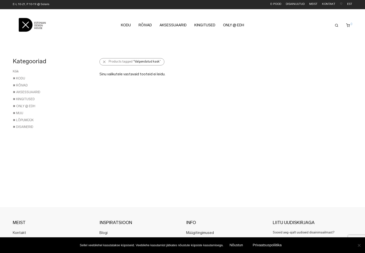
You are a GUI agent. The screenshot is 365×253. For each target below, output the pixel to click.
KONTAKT (328, 4)
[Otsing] (336, 27)
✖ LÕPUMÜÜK (23, 120)
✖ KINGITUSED (24, 99)
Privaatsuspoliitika (267, 245)
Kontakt (19, 233)
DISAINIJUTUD (295, 4)
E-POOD (275, 4)
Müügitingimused (200, 233)
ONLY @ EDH (233, 27)
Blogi (103, 233)
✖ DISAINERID (23, 127)
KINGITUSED (204, 27)
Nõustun (236, 245)
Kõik (16, 71)
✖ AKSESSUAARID (26, 92)
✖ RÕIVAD (20, 85)
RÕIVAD (145, 27)
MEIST (313, 4)
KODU (126, 27)
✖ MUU (18, 113)
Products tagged (135, 61)
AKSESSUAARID (173, 27)
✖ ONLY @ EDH (24, 106)
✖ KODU (19, 78)
